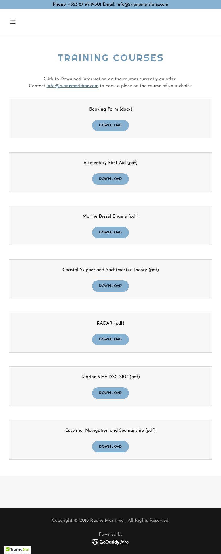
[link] (110, 541)
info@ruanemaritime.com (72, 86)
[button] (30, 22)
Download (110, 125)
